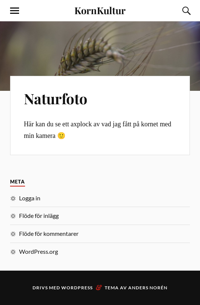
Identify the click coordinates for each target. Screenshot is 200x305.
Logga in (29, 197)
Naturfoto (55, 98)
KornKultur (100, 10)
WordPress (77, 287)
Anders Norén (147, 287)
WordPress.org (38, 251)
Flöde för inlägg (39, 215)
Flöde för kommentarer (49, 233)
